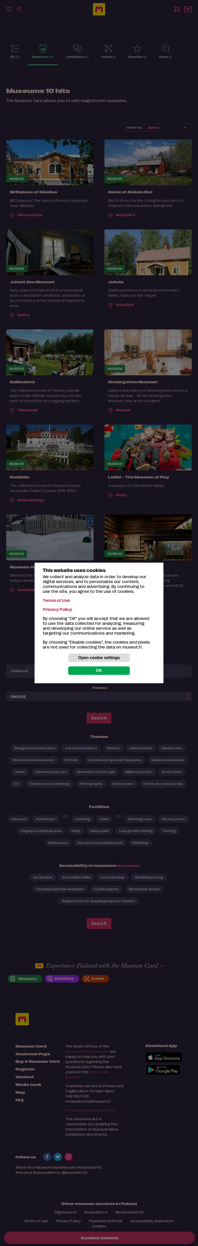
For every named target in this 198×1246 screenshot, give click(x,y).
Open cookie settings (99, 657)
